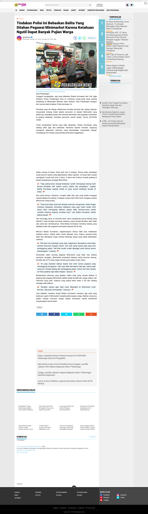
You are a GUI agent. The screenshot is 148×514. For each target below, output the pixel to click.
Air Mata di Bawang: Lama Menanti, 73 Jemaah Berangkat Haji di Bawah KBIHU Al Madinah (117, 25)
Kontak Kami (72, 508)
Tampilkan (92, 436)
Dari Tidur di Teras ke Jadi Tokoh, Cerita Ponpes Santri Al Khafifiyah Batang (118, 56)
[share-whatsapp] (84, 38)
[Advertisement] (25, 74)
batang (66, 10)
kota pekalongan (113, 10)
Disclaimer (63, 508)
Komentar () (92, 38)
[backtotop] (74, 487)
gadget (73, 10)
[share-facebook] (75, 38)
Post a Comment (22, 452)
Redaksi (55, 508)
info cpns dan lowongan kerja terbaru (29, 446)
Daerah (22, 10)
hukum (21, 19)
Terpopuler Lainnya (115, 76)
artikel (59, 495)
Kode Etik (81, 508)
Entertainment (61, 492)
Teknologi (57, 10)
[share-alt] (41, 314)
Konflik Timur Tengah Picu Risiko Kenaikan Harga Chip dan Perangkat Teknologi (115, 105)
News (42, 10)
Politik (49, 10)
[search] (68, 5)
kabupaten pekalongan (96, 10)
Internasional (32, 10)
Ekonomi (38, 492)
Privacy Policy (90, 508)
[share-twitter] (80, 38)
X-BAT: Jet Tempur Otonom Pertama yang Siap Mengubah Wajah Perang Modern (113, 123)
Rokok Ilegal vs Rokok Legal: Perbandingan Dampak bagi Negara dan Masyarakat (117, 67)
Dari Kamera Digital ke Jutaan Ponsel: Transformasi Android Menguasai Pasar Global (113, 114)
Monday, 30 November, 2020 (26, 450)
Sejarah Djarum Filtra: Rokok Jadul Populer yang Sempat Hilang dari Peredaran (117, 45)
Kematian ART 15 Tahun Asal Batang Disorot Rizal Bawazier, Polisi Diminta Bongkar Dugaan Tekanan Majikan (118, 36)
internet (82, 10)
